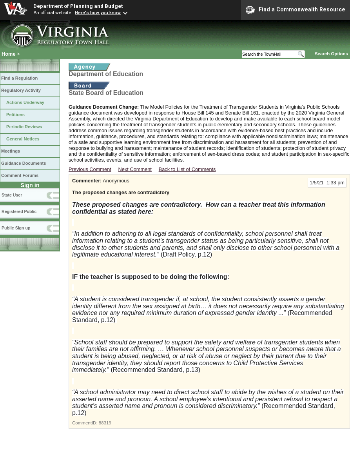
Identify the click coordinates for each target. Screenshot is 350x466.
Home (9, 54)
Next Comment (135, 169)
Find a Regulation (19, 78)
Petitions (15, 114)
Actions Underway (25, 102)
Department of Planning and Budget (78, 6)
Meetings (10, 151)
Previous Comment (90, 169)
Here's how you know (98, 12)
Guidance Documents (23, 163)
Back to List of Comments (187, 169)
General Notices (23, 139)
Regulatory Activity (21, 90)
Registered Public (19, 211)
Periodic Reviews (24, 126)
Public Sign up (16, 228)
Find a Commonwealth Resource (295, 10)
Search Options (331, 53)
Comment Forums (19, 175)
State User (12, 195)
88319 (105, 422)
